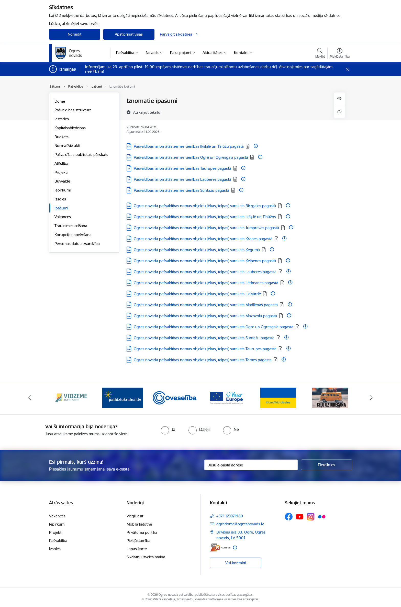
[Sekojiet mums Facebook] (289, 516)
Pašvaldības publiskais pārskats (81, 154)
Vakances (62, 216)
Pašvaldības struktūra (73, 110)
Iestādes (61, 118)
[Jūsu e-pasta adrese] (251, 465)
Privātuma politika (142, 532)
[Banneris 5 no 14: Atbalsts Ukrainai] (278, 397)
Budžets (61, 136)
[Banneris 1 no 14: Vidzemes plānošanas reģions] (71, 397)
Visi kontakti (235, 562)
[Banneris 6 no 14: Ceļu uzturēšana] (330, 397)
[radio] (168, 429)
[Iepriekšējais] (29, 397)
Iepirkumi (62, 190)
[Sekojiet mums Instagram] (311, 516)
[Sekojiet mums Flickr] (322, 516)
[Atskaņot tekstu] (146, 112)
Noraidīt (74, 34)
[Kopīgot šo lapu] (339, 111)
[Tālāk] (371, 397)
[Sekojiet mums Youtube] (300, 516)
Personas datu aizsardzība (77, 243)
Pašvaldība (58, 540)
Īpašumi (61, 208)
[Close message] (347, 69)
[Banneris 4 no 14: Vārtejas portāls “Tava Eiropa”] (226, 397)
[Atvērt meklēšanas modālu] (320, 54)
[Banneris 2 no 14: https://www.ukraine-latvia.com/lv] (122, 397)
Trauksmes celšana (70, 225)
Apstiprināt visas (129, 34)
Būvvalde (62, 181)
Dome (59, 101)
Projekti (61, 172)
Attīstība (61, 163)
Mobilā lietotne (139, 524)
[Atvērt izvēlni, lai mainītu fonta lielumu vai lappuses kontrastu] (339, 54)
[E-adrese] (220, 547)
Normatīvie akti (67, 145)
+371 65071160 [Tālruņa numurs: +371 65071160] (229, 516)
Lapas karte (137, 548)
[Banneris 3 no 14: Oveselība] (175, 397)
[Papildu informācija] (256, 146)
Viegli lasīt (135, 516)
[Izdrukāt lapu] (339, 98)
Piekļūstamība (138, 540)
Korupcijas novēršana (73, 234)
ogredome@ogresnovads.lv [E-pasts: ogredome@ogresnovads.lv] (240, 523)
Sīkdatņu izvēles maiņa (146, 557)
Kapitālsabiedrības (70, 127)
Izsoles (60, 199)
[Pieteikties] (326, 465)
